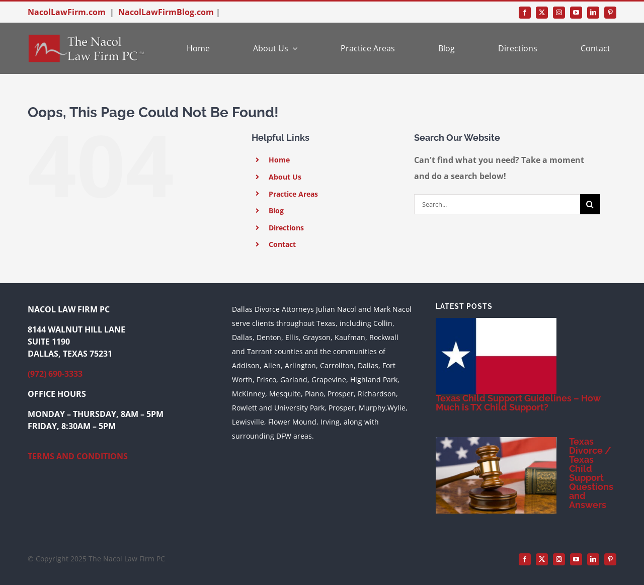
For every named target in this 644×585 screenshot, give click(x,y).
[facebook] (525, 13)
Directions (286, 227)
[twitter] (542, 13)
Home (279, 159)
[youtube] (576, 13)
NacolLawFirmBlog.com (166, 12)
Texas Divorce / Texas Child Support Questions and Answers (591, 473)
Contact (282, 244)
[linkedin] (593, 13)
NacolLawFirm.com (67, 12)
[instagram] (559, 13)
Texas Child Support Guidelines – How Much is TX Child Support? (518, 402)
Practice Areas (293, 194)
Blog (276, 210)
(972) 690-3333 (55, 373)
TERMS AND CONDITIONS (78, 456)
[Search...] (497, 204)
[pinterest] (610, 13)
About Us (285, 177)
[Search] (590, 204)
